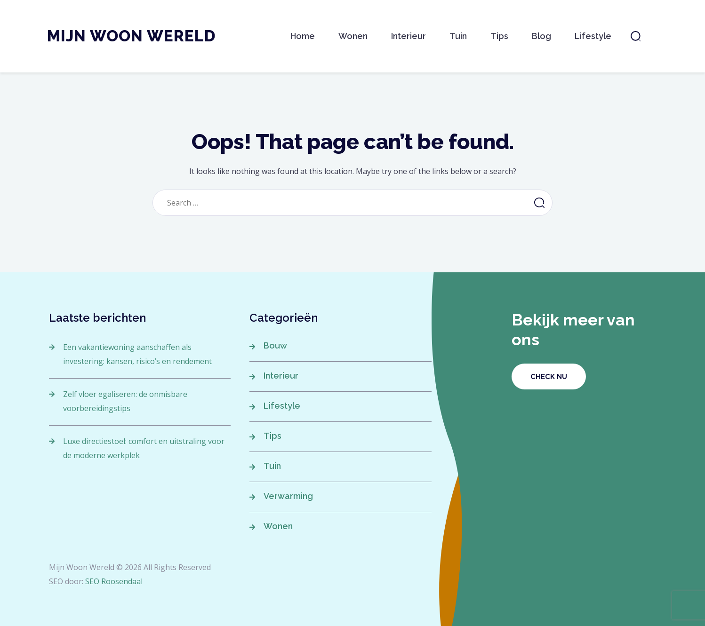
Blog (541, 36)
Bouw (275, 345)
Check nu (548, 376)
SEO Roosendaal (114, 581)
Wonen (353, 36)
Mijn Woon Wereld (131, 36)
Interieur (408, 36)
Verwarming (288, 496)
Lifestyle (593, 36)
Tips (499, 36)
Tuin (458, 36)
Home (302, 36)
